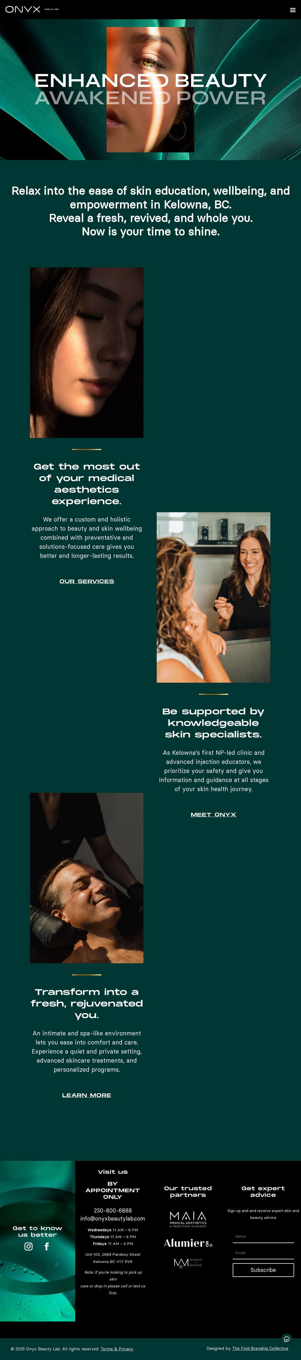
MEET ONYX (214, 815)
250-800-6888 (113, 1210)
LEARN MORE (86, 1095)
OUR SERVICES (86, 581)
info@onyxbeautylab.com (112, 1218)
